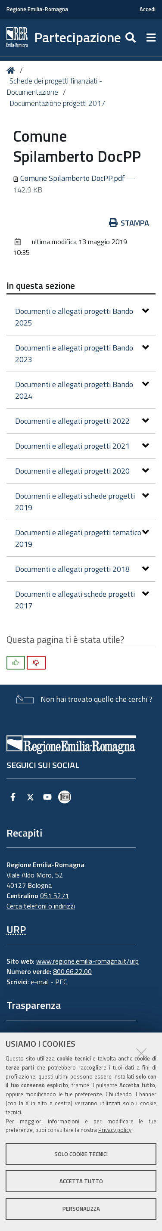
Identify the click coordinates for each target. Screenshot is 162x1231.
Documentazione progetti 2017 (57, 103)
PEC (61, 982)
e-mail (40, 982)
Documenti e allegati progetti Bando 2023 (82, 353)
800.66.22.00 (72, 971)
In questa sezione (40, 285)
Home (12, 70)
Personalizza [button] (81, 1208)
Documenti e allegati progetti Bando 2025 (82, 317)
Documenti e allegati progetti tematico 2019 (82, 538)
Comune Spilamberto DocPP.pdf (70, 178)
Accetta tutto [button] (81, 1181)
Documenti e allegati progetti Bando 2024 (82, 390)
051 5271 (54, 895)
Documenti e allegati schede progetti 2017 (82, 599)
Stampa (129, 223)
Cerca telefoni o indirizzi (40, 906)
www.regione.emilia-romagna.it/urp (87, 961)
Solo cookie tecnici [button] (81, 1154)
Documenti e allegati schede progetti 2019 (82, 501)
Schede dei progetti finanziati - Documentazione (54, 86)
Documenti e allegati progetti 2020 (82, 471)
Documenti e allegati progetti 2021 (82, 446)
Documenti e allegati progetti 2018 (82, 569)
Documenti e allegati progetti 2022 (82, 421)
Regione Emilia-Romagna (37, 9)
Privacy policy (114, 1130)
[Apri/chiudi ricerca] (131, 37)
